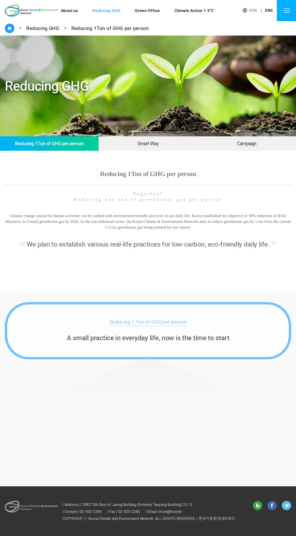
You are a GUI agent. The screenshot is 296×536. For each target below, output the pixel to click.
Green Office (147, 10)
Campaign (246, 143)
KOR (253, 10)
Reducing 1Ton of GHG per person (110, 28)
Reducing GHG (106, 10)
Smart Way (148, 143)
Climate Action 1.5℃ (194, 10)
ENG (269, 10)
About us (69, 10)
